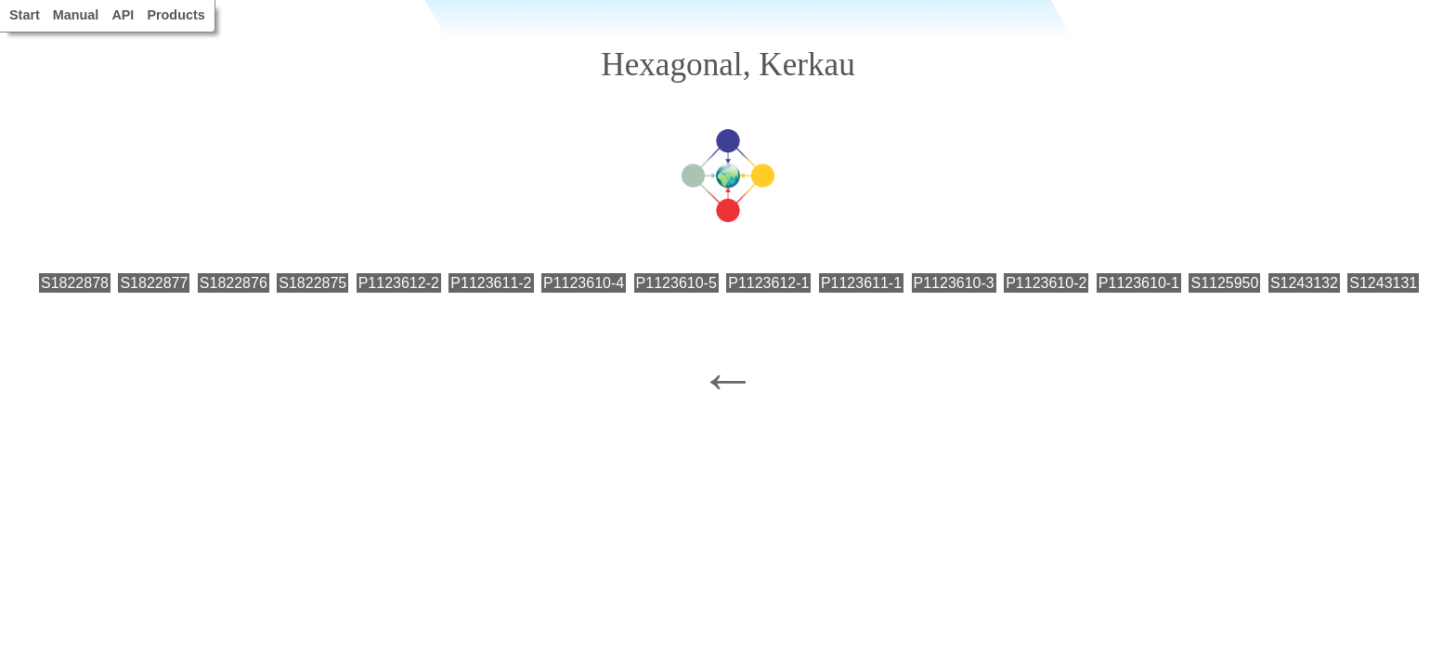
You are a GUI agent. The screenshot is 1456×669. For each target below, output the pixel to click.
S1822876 (233, 283)
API (122, 14)
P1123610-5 (676, 283)
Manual (76, 14)
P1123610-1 (1138, 283)
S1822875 (312, 283)
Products (175, 14)
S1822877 (154, 283)
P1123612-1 (768, 283)
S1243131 (1383, 283)
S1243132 (1304, 283)
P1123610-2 (1046, 283)
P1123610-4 (583, 283)
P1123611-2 (490, 283)
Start (24, 14)
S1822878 (75, 283)
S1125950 (1224, 283)
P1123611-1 (861, 283)
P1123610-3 (954, 283)
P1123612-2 (398, 283)
